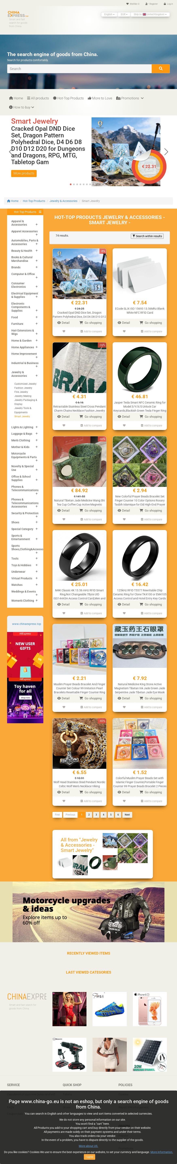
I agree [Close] (89, 1157)
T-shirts (67, 1088)
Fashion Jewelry (23, 388)
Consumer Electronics (18, 285)
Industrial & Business (24, 363)
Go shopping (90, 323)
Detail (63, 323)
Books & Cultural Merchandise (22, 259)
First (57, 809)
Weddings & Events (23, 591)
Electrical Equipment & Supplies (24, 295)
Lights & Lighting (22, 427)
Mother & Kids (20, 447)
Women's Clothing (22, 600)
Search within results (147, 236)
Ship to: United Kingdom (150, 14)
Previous (70, 809)
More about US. (88, 1146)
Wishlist (132, 4)
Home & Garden (21, 340)
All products (38, 98)
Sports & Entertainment (20, 537)
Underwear (18, 571)
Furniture (17, 323)
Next (127, 809)
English (109, 14)
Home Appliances (22, 347)
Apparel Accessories (24, 231)
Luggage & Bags (21, 433)
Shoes (15, 522)
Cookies (123, 1088)
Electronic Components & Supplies (20, 307)
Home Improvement (24, 353)
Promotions (130, 98)
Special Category (22, 529)
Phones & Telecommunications (24, 488)
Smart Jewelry (22, 416)
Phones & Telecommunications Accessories (24, 503)
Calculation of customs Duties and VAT (31, 1088)
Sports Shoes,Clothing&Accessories (29, 547)
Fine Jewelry (21, 392)
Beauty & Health (21, 250)
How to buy (21, 107)
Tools (14, 558)
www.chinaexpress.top (26, 624)
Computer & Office (23, 274)
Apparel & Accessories (19, 223)
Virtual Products (21, 578)
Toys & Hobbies (21, 565)
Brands (15, 267)
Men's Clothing (20, 440)
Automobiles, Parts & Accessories (24, 242)
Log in (168, 4)
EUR (124, 14)
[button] (166, 151)
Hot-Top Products (68, 98)
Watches (16, 584)
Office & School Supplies (21, 478)
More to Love (100, 98)
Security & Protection (24, 513)
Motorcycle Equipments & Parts (24, 455)
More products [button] (24, 173)
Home (16, 98)
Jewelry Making (22, 396)
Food (14, 317)
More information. (161, 1152)
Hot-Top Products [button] (25, 211)
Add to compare (91, 330)
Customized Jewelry (25, 383)
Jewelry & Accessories (63, 201)
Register (151, 4)
